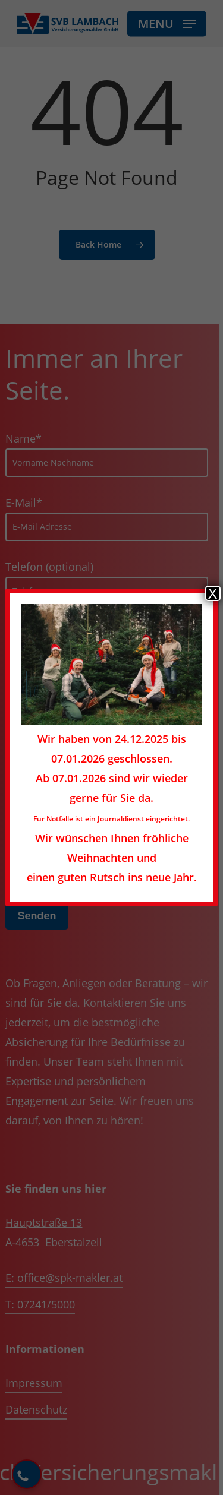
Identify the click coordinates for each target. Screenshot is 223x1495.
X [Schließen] (213, 593)
